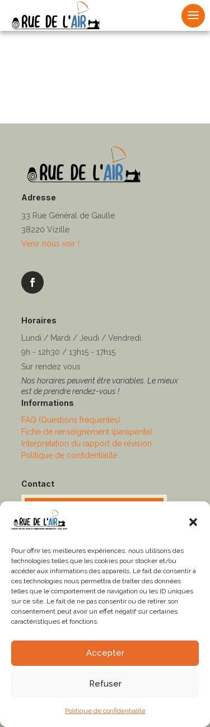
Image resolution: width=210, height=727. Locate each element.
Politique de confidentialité (105, 711)
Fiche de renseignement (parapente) (86, 431)
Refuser (105, 684)
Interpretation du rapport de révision (86, 443)
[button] (193, 522)
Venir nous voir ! (50, 243)
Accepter (105, 653)
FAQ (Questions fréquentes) (70, 419)
